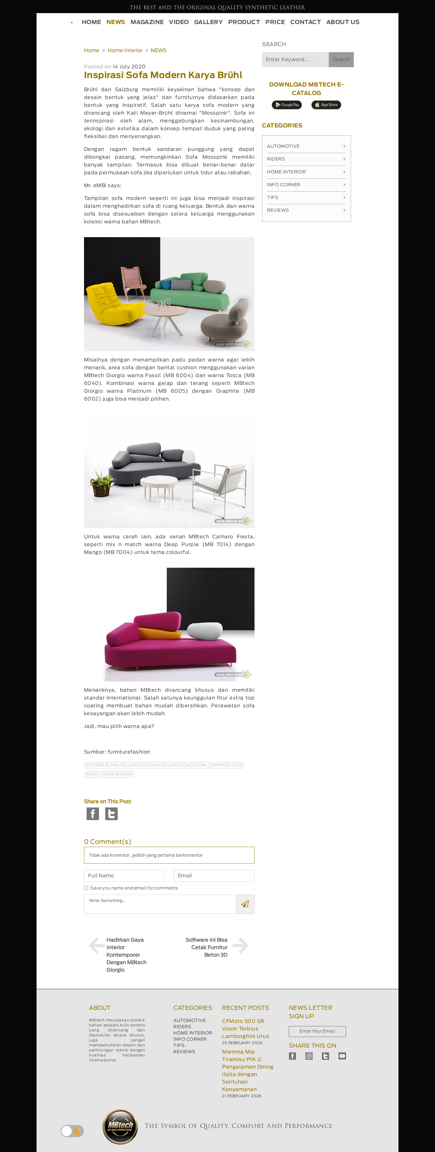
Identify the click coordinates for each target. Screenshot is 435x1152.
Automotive (306, 146)
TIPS (179, 1046)
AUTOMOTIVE (189, 1021)
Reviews (306, 210)
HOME (91, 22)
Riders (306, 159)
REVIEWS (184, 1052)
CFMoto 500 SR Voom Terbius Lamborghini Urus (245, 1029)
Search (341, 59)
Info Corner (306, 185)
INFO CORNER (190, 1039)
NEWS (115, 22)
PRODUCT (244, 22)
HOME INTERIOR (192, 1033)
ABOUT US (343, 22)
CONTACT (305, 22)
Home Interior (125, 50)
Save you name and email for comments (134, 888)
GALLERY (208, 22)
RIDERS (182, 1027)
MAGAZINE (147, 22)
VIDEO (179, 22)
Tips (306, 198)
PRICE (275, 22)
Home (91, 50)
